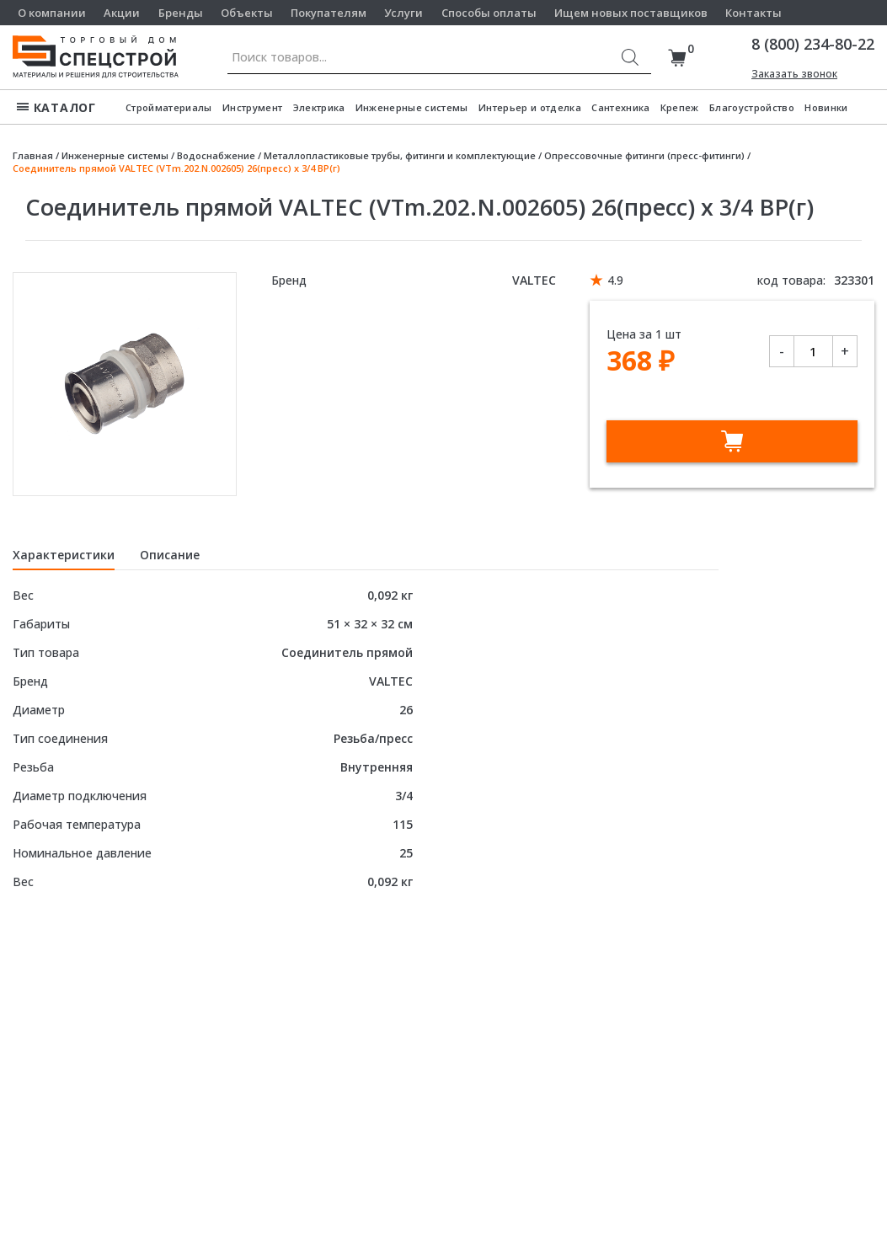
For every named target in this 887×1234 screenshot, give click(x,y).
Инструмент (252, 107)
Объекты (247, 12)
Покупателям (328, 12)
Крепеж (679, 107)
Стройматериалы (169, 107)
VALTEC (534, 280)
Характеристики (64, 555)
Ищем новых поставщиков (631, 12)
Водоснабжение (216, 155)
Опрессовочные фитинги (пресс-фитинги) (644, 155)
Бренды (180, 12)
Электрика (319, 107)
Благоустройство (751, 107)
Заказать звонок (794, 74)
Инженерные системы (411, 107)
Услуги (403, 12)
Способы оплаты (489, 12)
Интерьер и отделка (529, 107)
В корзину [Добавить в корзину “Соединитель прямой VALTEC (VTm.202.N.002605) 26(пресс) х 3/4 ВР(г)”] (732, 441)
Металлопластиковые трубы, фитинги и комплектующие (400, 155)
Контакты (753, 12)
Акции (122, 12)
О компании (52, 12)
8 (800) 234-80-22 (812, 44)
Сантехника (620, 107)
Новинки (825, 107)
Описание (170, 555)
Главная (33, 155)
